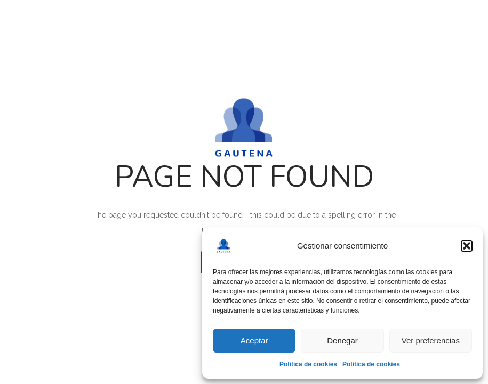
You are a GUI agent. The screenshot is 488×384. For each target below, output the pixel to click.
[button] (466, 246)
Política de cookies (308, 364)
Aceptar (254, 340)
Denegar (342, 340)
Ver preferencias (431, 340)
